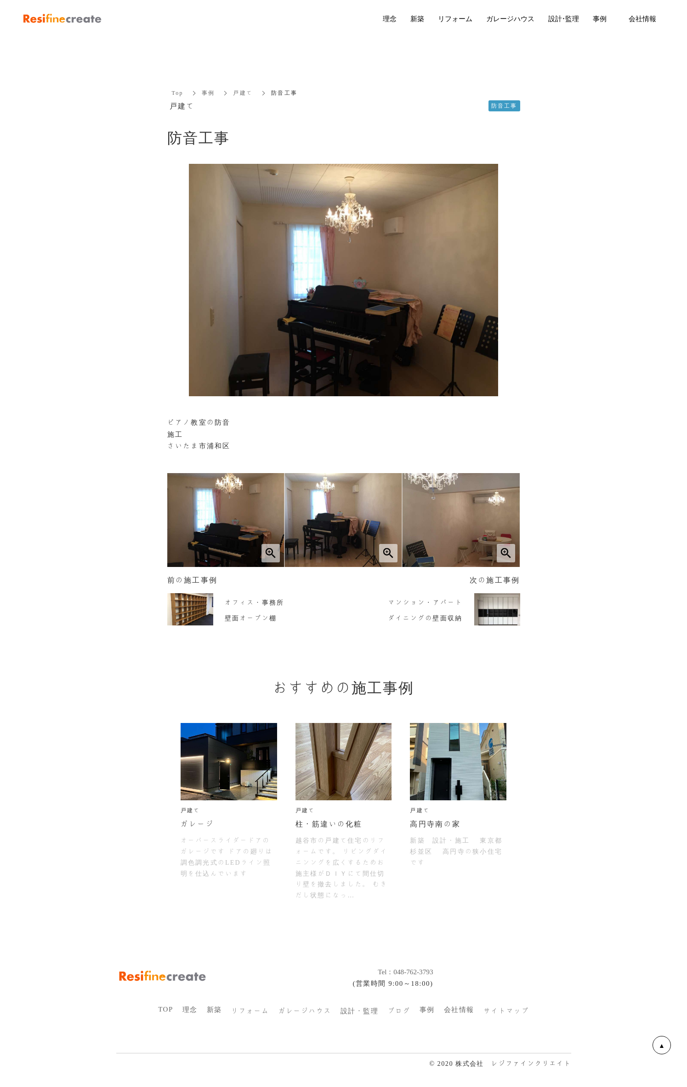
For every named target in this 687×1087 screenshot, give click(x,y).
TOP (165, 1009)
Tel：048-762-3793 (400, 971)
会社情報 (459, 1009)
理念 (190, 1009)
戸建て (243, 93)
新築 (214, 1009)
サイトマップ (506, 1011)
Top (177, 93)
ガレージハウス (304, 1011)
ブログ (398, 1011)
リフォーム (250, 1011)
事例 (208, 93)
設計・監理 (360, 1011)
